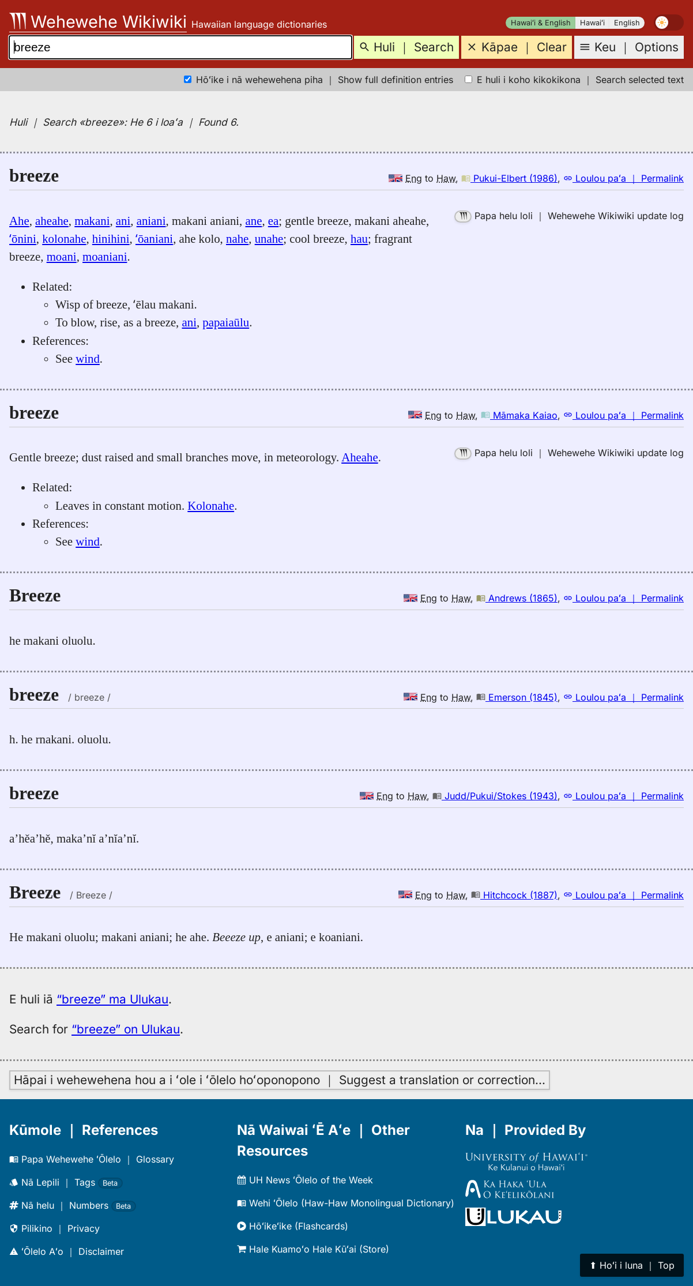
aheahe (52, 220)
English (627, 22)
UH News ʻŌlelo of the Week (305, 1180)
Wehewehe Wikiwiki (98, 22)
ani (123, 220)
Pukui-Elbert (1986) (509, 178)
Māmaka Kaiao (519, 415)
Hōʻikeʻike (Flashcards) (292, 1226)
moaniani (104, 256)
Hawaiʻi (592, 22)
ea (273, 220)
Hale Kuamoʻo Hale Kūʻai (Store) (313, 1249)
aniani (151, 220)
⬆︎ (632, 1265)
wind (88, 358)
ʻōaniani (154, 238)
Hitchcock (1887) (514, 895)
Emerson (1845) (517, 697)
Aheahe (359, 457)
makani (92, 220)
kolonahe (64, 238)
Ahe (19, 220)
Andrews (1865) (517, 598)
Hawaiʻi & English (541, 22)
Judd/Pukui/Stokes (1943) (495, 796)
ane (254, 220)
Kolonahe (210, 505)
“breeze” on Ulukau (125, 1029)
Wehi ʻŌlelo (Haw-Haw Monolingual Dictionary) (345, 1203)
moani (62, 256)
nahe (237, 238)
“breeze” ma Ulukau (112, 999)
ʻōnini (22, 238)
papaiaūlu (225, 322)
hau (359, 238)
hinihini (111, 238)
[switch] (669, 22)
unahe (269, 238)
